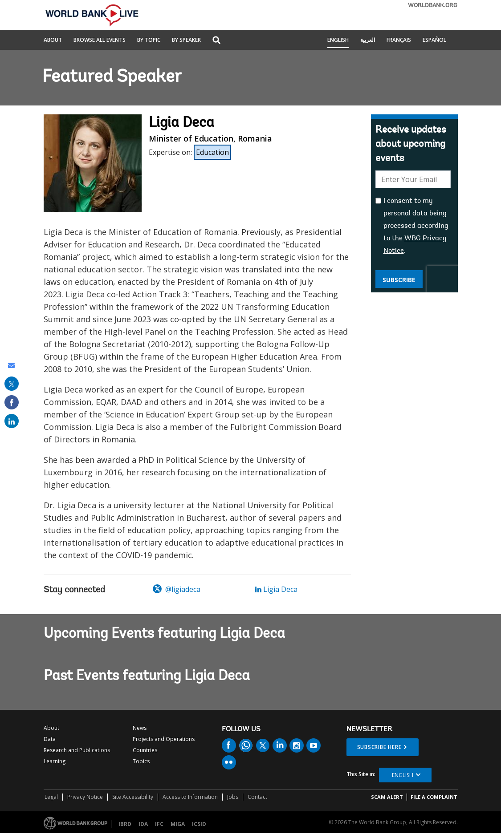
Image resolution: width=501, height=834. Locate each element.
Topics (141, 761)
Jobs (232, 797)
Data (50, 739)
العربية (367, 40)
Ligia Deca (276, 589)
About (53, 40)
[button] (216, 40)
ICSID (199, 824)
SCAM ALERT (387, 797)
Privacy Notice (85, 797)
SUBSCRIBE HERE (379, 747)
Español (434, 40)
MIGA (178, 824)
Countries (145, 750)
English (338, 40)
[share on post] (11, 384)
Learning (54, 761)
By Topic (148, 40)
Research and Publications (77, 750)
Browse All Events (99, 40)
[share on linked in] (11, 421)
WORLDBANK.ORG (432, 5)
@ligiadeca (176, 589)
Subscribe (399, 279)
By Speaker (186, 40)
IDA (143, 824)
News (140, 728)
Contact (257, 797)
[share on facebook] (11, 402)
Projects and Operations (164, 739)
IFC (159, 824)
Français (399, 40)
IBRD (124, 824)
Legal (51, 797)
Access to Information (190, 797)
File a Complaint (434, 797)
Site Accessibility (132, 797)
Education (212, 152)
